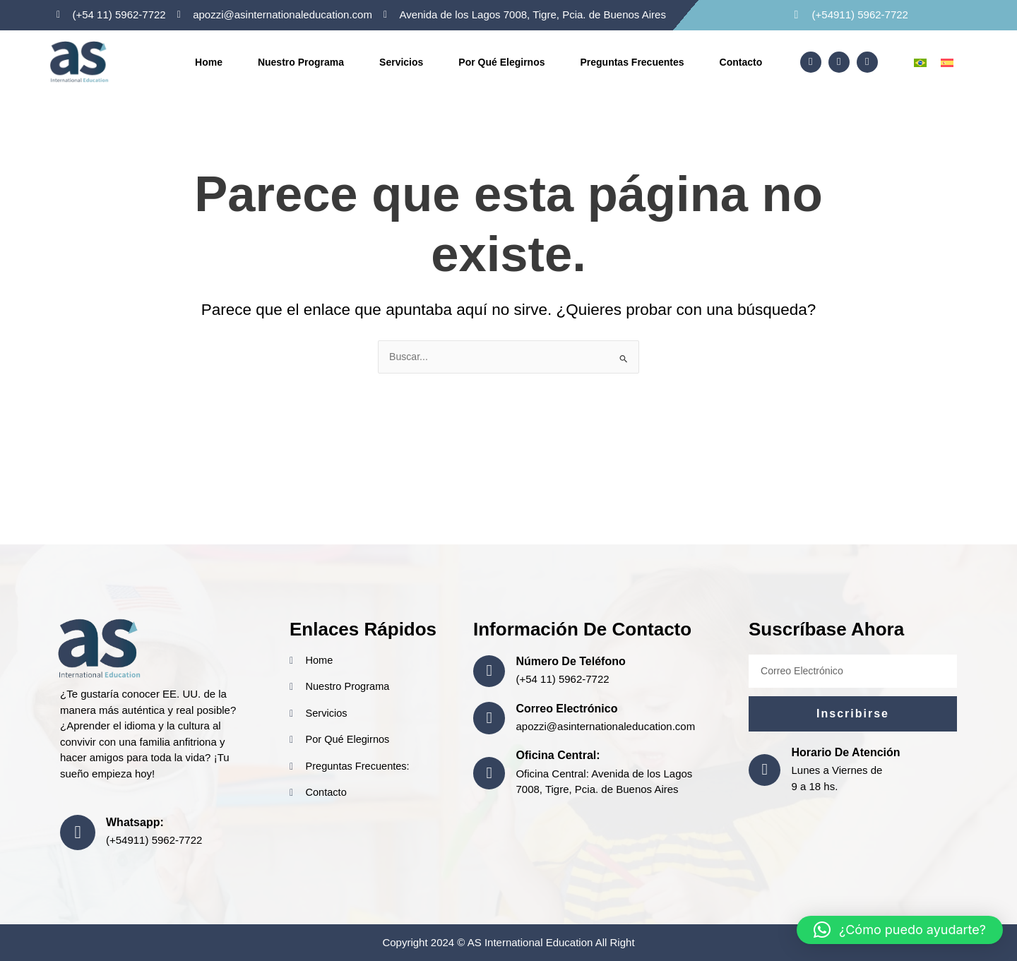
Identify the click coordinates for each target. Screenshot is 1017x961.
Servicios (401, 62)
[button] (900, 930)
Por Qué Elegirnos (501, 62)
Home (208, 62)
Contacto (741, 62)
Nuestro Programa (301, 62)
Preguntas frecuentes (632, 62)
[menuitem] (920, 62)
